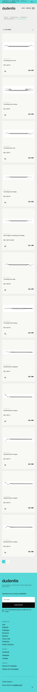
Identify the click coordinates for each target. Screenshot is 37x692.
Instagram (5, 655)
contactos (5, 641)
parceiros (5, 633)
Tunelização (21, 19)
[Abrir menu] (33, 8)
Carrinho (28, 8)
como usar (6, 639)
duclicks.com (17, 685)
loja (3, 624)
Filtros (18, 29)
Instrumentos (9, 19)
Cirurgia (23, 17)
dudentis (5, 627)
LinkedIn (5, 658)
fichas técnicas (8, 644)
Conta (23, 8)
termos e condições (9, 666)
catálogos (5, 630)
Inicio (6, 17)
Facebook (5, 652)
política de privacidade (10, 669)
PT (33, 2)
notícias (5, 636)
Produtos (14, 17)
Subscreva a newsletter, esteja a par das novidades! (14, 1)
